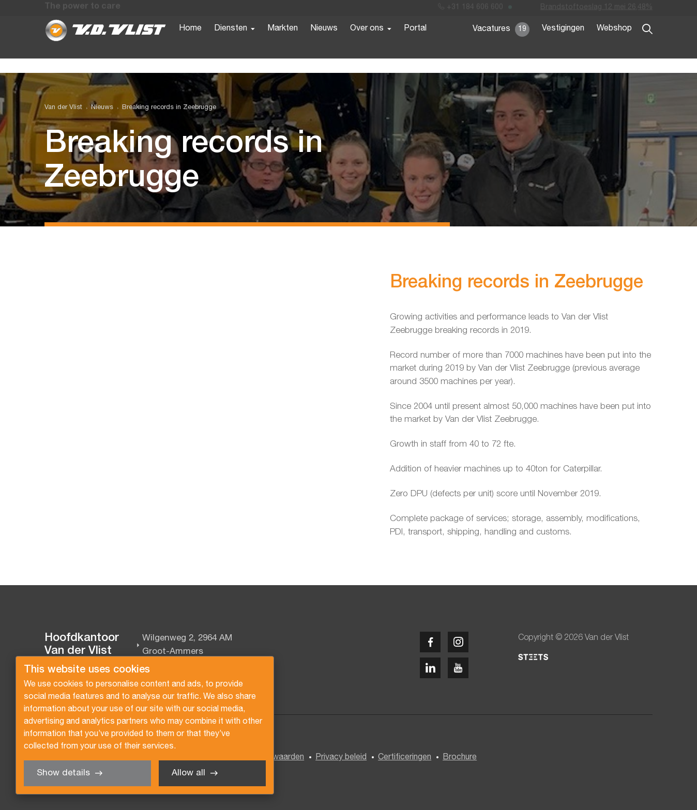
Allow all (188, 773)
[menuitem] (97, 108)
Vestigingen (563, 45)
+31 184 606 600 (470, 9)
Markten (282, 45)
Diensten (230, 45)
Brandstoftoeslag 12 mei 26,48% (596, 9)
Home (190, 45)
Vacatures (501, 46)
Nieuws (324, 45)
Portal (415, 45)
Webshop (614, 45)
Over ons (367, 45)
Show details (63, 773)
